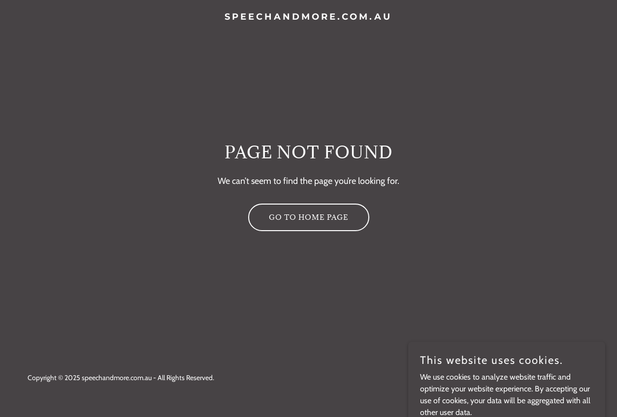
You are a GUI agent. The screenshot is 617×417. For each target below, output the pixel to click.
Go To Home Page (309, 217)
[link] (308, 17)
